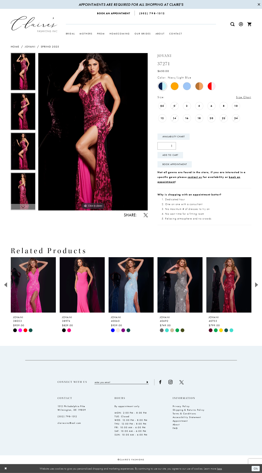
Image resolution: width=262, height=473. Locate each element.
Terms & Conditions (184, 413)
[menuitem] (114, 13)
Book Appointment (174, 164)
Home (15, 46)
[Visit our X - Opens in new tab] (181, 382)
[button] (241, 24)
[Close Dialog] (5, 468)
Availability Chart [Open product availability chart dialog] (173, 136)
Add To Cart (170, 155)
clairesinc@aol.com (69, 423)
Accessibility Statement (187, 417)
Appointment (180, 420)
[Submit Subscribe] (147, 382)
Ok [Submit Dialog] (256, 468)
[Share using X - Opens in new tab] (146, 215)
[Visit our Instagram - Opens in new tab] (170, 382)
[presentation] (33, 285)
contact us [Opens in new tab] (195, 177)
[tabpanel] (23, 73)
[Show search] (232, 24)
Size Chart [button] (243, 97)
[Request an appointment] (114, 13)
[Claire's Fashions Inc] (34, 24)
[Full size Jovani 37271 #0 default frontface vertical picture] (93, 131)
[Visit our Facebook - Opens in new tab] (160, 382)
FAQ (175, 428)
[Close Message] (258, 4)
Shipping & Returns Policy (189, 409)
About (176, 424)
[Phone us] (152, 13)
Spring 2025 (50, 46)
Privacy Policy (181, 406)
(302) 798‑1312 (67, 416)
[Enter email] (121, 382)
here (219, 468)
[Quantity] (166, 146)
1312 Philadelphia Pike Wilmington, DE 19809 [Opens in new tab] (72, 408)
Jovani (30, 46)
